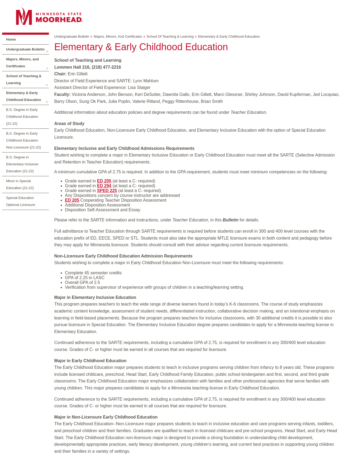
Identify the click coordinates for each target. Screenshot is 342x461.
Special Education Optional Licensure (20, 201)
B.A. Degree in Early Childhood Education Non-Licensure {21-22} (23, 140)
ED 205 (104, 181)
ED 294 (104, 185)
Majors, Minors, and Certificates (22, 62)
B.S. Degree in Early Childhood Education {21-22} (22, 117)
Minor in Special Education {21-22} (20, 184)
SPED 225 (107, 190)
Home (11, 39)
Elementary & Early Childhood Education (23, 96)
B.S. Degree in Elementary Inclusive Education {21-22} (22, 164)
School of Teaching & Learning (23, 79)
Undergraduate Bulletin (25, 49)
